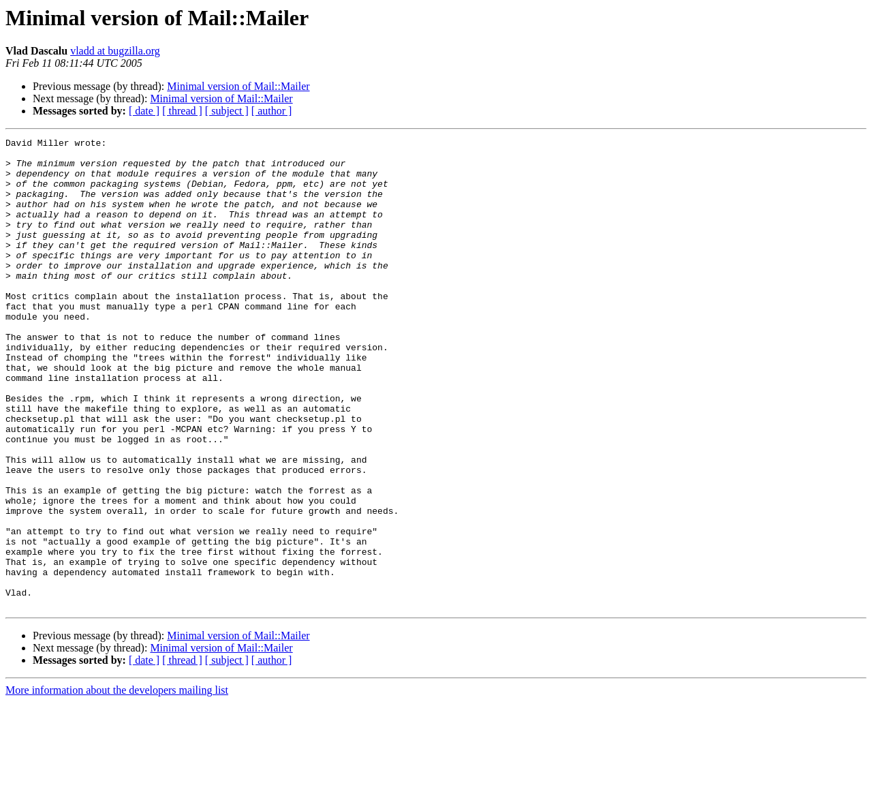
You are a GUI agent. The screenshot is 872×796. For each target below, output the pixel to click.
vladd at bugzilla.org (115, 51)
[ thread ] (182, 111)
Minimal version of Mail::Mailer (238, 86)
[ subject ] (227, 111)
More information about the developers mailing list (116, 784)
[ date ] (144, 111)
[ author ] (271, 111)
